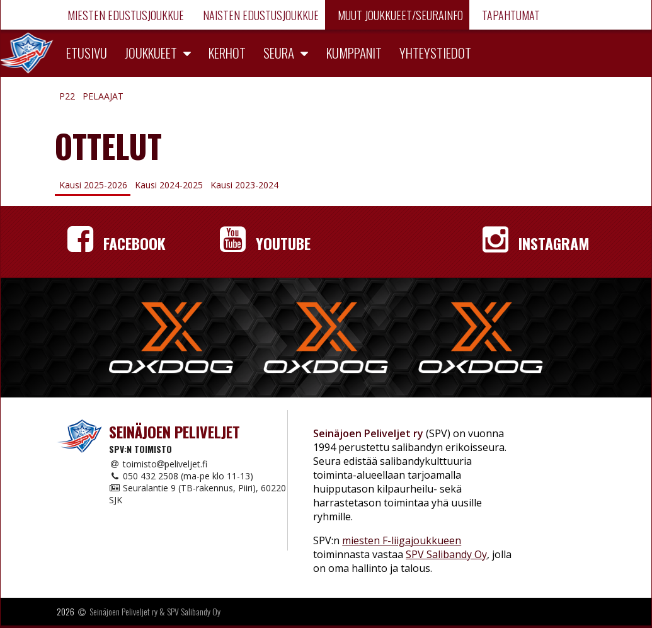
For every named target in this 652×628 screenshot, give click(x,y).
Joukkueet (151, 52)
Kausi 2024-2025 (169, 185)
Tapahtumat (509, 15)
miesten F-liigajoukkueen (401, 540)
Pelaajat (103, 96)
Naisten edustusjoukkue (259, 15)
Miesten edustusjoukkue (124, 15)
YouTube (265, 243)
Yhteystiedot (435, 52)
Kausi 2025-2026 (93, 185)
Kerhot (227, 52)
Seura (278, 52)
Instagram (536, 243)
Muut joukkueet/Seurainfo (399, 15)
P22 (67, 96)
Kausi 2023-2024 (244, 185)
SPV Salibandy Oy (446, 554)
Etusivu (86, 52)
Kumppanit (354, 52)
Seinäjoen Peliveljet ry (123, 611)
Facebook (116, 243)
